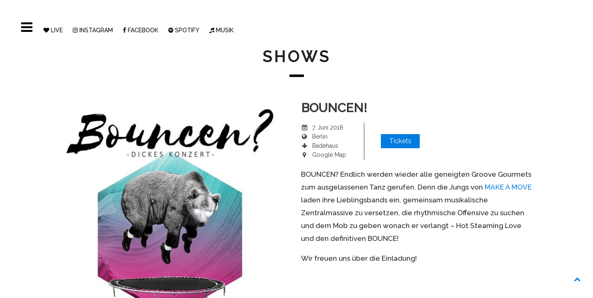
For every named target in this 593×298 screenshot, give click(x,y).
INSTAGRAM (93, 30)
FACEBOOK (140, 30)
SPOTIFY (183, 30)
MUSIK (221, 30)
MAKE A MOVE (508, 187)
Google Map (329, 154)
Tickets (400, 141)
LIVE (53, 30)
